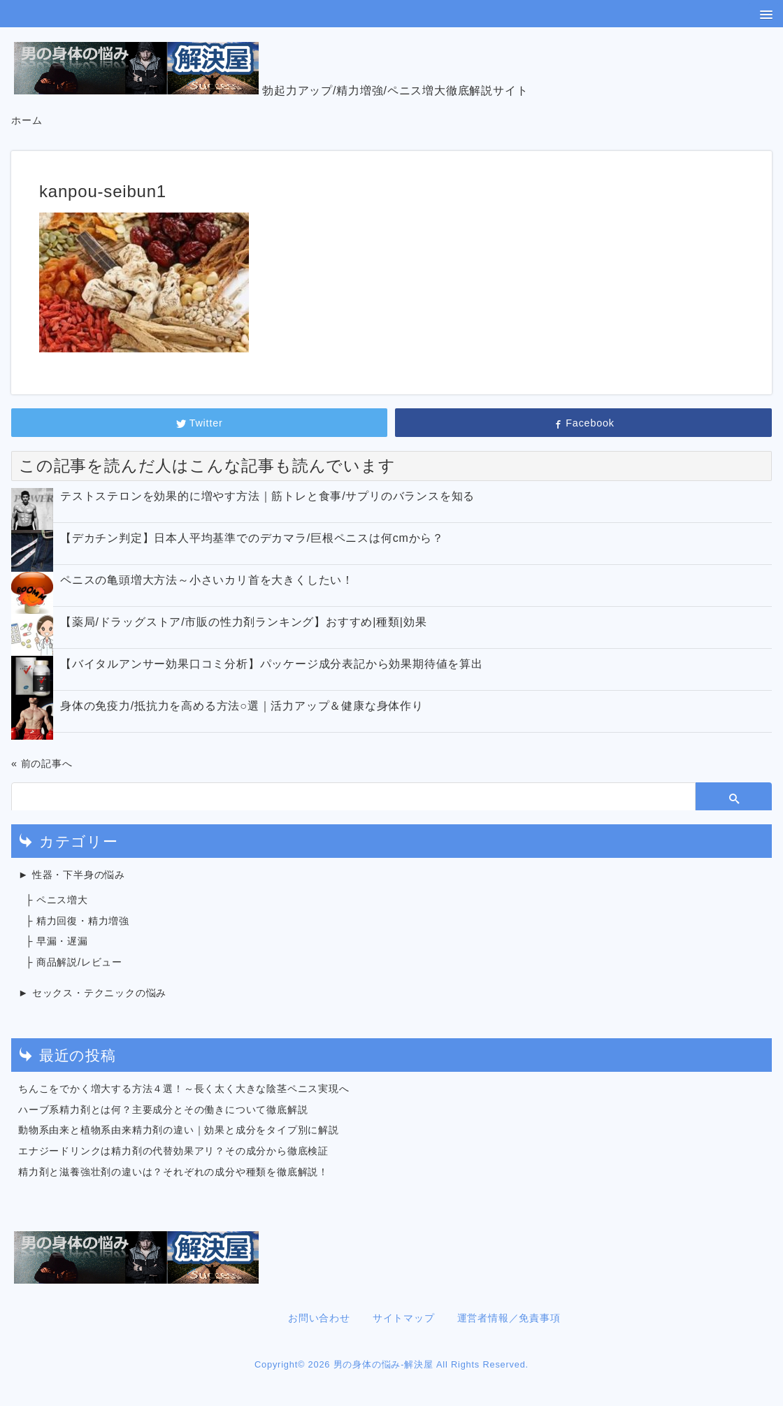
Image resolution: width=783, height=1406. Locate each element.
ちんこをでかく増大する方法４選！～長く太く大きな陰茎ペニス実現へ (184, 1088)
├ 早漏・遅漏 (56, 941)
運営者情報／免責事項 (509, 1317)
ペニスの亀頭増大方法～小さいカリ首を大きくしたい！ (207, 580)
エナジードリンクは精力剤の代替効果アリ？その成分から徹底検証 (173, 1150)
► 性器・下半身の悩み (71, 874)
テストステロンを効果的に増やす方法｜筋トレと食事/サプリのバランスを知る (267, 496)
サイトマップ (404, 1317)
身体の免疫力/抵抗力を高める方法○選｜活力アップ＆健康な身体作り (242, 706)
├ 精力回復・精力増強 (77, 920)
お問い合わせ (319, 1317)
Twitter (199, 423)
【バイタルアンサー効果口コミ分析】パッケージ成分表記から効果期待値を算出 (271, 664)
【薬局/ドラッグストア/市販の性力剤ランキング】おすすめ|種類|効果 (243, 622)
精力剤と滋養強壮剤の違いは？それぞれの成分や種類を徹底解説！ (173, 1171)
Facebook (583, 423)
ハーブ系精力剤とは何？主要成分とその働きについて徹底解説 (163, 1109)
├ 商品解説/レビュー (73, 962)
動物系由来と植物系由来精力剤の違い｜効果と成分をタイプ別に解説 (178, 1129)
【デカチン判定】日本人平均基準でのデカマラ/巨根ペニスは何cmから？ (252, 538)
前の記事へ (47, 763)
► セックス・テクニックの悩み (92, 992)
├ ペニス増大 (56, 899)
